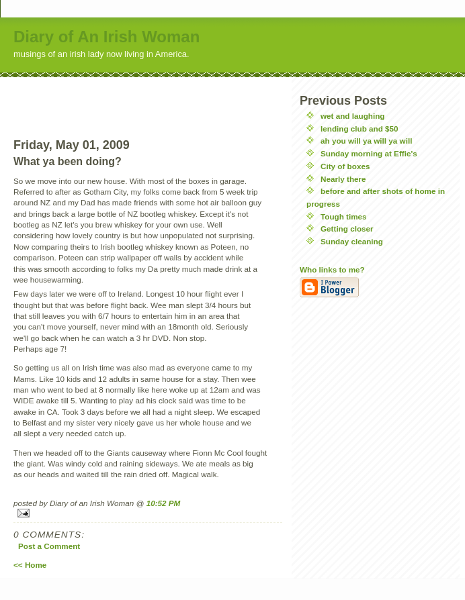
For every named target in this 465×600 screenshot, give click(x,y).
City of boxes (345, 166)
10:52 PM (163, 503)
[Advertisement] (147, 97)
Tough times (344, 216)
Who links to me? (332, 269)
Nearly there (343, 178)
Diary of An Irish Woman (106, 37)
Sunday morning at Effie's (369, 153)
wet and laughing (352, 115)
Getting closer (347, 228)
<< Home (29, 564)
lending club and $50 (359, 128)
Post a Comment (49, 546)
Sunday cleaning (352, 241)
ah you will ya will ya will (366, 140)
